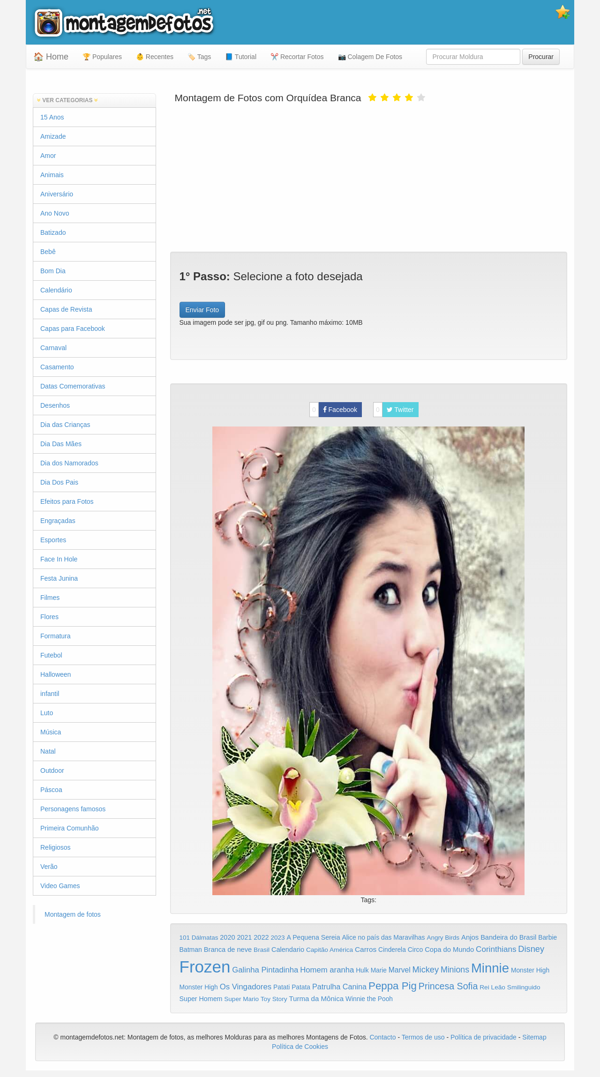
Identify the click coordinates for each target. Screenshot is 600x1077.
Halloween (55, 674)
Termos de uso (423, 1037)
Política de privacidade (483, 1037)
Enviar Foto (202, 310)
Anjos (470, 937)
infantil (49, 693)
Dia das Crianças (65, 424)
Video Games (60, 886)
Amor (48, 155)
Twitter (393, 409)
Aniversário (56, 194)
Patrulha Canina (339, 986)
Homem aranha (327, 969)
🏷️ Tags (199, 56)
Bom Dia (53, 271)
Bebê (48, 251)
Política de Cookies (300, 1046)
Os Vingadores (246, 986)
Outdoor (52, 770)
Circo (415, 949)
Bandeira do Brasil (508, 937)
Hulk (362, 970)
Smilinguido (523, 987)
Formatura (55, 636)
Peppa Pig (392, 986)
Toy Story (274, 998)
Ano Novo (54, 213)
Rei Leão (492, 987)
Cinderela (392, 949)
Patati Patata (291, 987)
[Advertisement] (369, 176)
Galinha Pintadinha (265, 969)
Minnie (490, 968)
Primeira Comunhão (69, 828)
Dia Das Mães (61, 444)
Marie (379, 970)
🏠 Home (50, 56)
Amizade (53, 136)
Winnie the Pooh (369, 998)
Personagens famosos (72, 809)
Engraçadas (57, 520)
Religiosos (55, 847)
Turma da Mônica (316, 998)
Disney (531, 949)
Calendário (56, 290)
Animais (52, 175)
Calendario (287, 949)
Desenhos (55, 405)
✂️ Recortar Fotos (296, 56)
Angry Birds (443, 937)
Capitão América (329, 949)
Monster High (530, 970)
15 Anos (52, 117)
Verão (49, 866)
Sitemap (534, 1037)
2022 (261, 937)
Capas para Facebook (72, 328)
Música (50, 732)
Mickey (425, 969)
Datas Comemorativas (72, 386)
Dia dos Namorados (69, 463)
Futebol (51, 655)
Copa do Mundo (449, 949)
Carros (365, 949)
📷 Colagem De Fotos (370, 56)
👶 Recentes (154, 56)
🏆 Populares (102, 56)
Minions (455, 969)
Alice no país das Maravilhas (383, 937)
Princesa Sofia (448, 986)
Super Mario (241, 998)
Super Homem (201, 998)
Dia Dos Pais (59, 482)
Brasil (262, 949)
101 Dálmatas (199, 937)
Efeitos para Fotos (67, 501)
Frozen (205, 966)
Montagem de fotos (73, 914)
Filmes (50, 597)
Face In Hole (58, 559)
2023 (277, 937)
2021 (244, 937)
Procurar (541, 56)
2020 (227, 937)
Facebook (333, 409)
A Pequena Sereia (313, 937)
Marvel (400, 970)
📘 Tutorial (240, 56)
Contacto (383, 1037)
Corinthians (496, 949)
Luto (46, 713)
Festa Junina (59, 578)
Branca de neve (228, 949)
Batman (191, 949)
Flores (49, 617)
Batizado (53, 232)
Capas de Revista (66, 309)
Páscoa (51, 789)
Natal (48, 751)
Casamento (57, 367)
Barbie (547, 937)
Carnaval (53, 348)
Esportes (53, 540)
